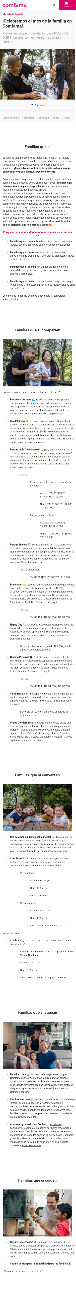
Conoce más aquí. (28, 1117)
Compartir (37, 105)
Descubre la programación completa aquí (40, 413)
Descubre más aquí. (32, 562)
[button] (15, 5)
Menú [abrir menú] (66, 5)
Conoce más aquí (57, 851)
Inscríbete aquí (11, 933)
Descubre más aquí (20, 638)
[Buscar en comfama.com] (53, 5)
